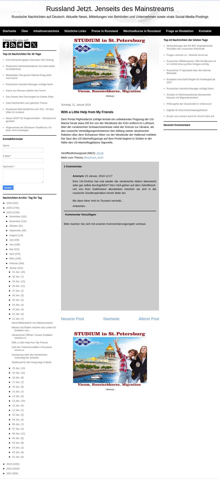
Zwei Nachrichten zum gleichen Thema (26, 103)
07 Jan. (16, 428)
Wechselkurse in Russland (142, 31)
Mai (11, 249)
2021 (9, 473)
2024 (9, 212)
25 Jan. (16, 300)
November (15, 221)
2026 (9, 203)
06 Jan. (16, 433)
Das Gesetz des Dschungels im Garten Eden (30, 96)
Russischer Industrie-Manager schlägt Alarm (29, 84)
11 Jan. (16, 410)
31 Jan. (16, 272)
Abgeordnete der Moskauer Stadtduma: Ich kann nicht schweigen (29, 129)
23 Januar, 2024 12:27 (98, 175)
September (15, 230)
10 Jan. (16, 414)
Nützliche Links (75, 31)
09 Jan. (16, 419)
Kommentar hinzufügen (80, 214)
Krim (101, 157)
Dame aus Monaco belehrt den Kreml (25, 90)
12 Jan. (16, 405)
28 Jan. (16, 286)
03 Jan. (16, 447)
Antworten (79, 206)
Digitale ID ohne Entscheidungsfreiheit (187, 110)
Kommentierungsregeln (120, 223)
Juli (11, 239)
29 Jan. (16, 281)
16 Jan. (16, 386)
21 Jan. (16, 318)
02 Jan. (16, 452)
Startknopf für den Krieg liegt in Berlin (31, 362)
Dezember (15, 216)
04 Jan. (16, 442)
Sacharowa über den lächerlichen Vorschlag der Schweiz (29, 356)
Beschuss (90, 157)
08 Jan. (16, 424)
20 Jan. (16, 368)
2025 (9, 207)
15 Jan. (16, 391)
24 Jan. (16, 304)
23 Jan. (16, 309)
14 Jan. (16, 396)
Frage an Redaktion (179, 31)
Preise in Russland (105, 31)
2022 (9, 468)
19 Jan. (16, 372)
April (12, 253)
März (12, 258)
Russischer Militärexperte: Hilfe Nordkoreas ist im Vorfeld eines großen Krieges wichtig (191, 62)
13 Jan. (16, 400)
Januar (13, 268)
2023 (9, 464)
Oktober (14, 225)
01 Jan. (16, 456)
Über (24, 31)
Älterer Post (149, 319)
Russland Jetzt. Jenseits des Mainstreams (110, 9)
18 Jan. (16, 377)
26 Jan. (16, 295)
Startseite (9, 31)
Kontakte (205, 31)
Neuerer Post (72, 319)
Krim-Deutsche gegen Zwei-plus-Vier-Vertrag (29, 59)
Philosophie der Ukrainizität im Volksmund (189, 103)
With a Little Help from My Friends (30, 342)
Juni (11, 244)
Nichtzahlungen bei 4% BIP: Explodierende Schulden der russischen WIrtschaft (189, 47)
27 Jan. (16, 290)
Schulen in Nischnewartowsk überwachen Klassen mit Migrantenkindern (189, 96)
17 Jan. (16, 382)
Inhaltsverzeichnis (46, 31)
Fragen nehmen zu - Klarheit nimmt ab (187, 55)
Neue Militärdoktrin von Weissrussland (32, 322)
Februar (13, 263)
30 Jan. (16, 276)
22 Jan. (16, 314)
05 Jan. (16, 438)
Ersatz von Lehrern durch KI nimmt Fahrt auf (190, 116)
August (13, 235)
